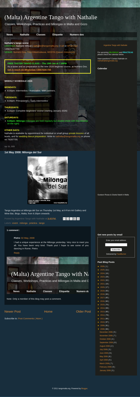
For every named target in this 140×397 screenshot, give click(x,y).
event (15, 223)
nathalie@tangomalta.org (45, 46)
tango (42, 223)
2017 (102, 298)
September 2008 (106, 342)
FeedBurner (121, 254)
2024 (102, 273)
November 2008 (106, 336)
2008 (102, 329)
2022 (102, 280)
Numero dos (77, 34)
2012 (102, 315)
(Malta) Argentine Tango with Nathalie (50, 17)
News (10, 34)
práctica (33, 223)
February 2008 (106, 367)
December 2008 (106, 332)
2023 (102, 277)
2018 (102, 294)
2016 (102, 301)
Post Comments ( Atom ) (30, 318)
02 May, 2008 (28, 238)
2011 (102, 319)
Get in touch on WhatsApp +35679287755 (29, 69)
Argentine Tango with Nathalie (115, 45)
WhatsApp (72, 46)
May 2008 (104, 356)
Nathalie (24, 34)
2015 (102, 305)
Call (62, 46)
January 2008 (105, 370)
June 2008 (104, 353)
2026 (102, 266)
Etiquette (58, 34)
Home (48, 311)
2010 (102, 322)
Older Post (83, 311)
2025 (102, 270)
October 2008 (105, 339)
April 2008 (104, 360)
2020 (102, 287)
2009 (102, 325)
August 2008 (105, 346)
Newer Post (12, 311)
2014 (102, 308)
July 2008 (104, 349)
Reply (17, 253)
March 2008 (105, 363)
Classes (40, 34)
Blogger (84, 388)
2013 (102, 312)
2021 (102, 284)
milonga (24, 223)
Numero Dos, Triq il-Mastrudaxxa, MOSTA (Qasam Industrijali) (44, 52)
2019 (102, 291)
